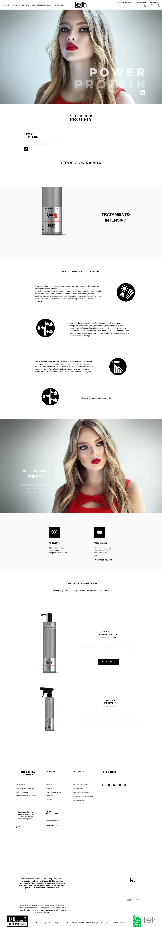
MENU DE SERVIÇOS (22, 792)
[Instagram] (114, 785)
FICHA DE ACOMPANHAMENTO (25, 788)
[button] (20, 5)
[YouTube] (119, 785)
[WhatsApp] (103, 785)
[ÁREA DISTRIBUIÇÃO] (154, 2)
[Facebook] (109, 785)
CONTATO (49, 799)
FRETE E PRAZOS (78, 789)
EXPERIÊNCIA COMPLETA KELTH (25, 796)
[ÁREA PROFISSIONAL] (141, 2)
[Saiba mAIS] (108, 662)
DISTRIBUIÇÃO (50, 796)
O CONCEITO (50, 788)
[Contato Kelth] (125, 785)
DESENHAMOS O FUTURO (53, 792)
